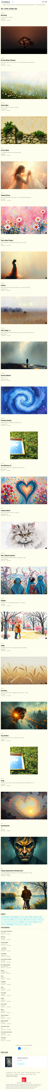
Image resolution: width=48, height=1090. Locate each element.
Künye (35, 1074)
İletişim (23, 1072)
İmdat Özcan (3, 829)
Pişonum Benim (5, 510)
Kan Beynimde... (6, 826)
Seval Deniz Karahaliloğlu (5, 874)
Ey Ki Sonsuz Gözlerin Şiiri (6, 931)
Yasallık (38, 1072)
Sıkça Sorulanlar (29, 1074)
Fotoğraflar (3, 981)
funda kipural (3, 784)
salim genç (3, 739)
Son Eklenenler (9, 1072)
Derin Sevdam (4, 1004)
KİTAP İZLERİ (4, 1052)
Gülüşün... (4, 600)
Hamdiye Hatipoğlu (4, 379)
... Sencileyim (3, 948)
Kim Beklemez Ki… (6, 465)
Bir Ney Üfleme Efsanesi (8, 60)
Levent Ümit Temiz (4, 109)
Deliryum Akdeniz (6, 420)
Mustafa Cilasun (4, 469)
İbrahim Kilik (3, 64)
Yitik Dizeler (3, 1037)
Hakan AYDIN (3, 1039)
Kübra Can (3, 1016)
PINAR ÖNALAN (3, 949)
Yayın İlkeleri (16, 1074)
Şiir (2, 9)
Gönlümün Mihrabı (4, 1021)
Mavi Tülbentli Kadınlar (8, 555)
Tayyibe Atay (3, 19)
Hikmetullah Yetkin (4, 289)
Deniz (2, 976)
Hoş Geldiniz (5, 736)
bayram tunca (3, 604)
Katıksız (3, 285)
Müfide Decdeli (3, 334)
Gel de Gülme (5, 150)
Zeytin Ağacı (5, 105)
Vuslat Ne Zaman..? (5, 1015)
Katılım (18, 1072)
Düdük (3, 646)
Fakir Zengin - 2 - (6, 330)
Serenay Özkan (3, 932)
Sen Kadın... (4, 691)
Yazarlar (15, 1072)
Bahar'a (2, 1009)
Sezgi (2, 781)
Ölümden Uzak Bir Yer (22, 1058)
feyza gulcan (3, 977)
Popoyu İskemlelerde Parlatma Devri (12, 871)
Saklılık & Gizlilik (9, 1074)
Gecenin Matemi (6, 375)
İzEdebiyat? (22, 1074)
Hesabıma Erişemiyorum (30, 1072)
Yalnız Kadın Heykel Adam (6, 1032)
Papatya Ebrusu (5, 195)
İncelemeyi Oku (21, 1063)
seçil (2, 244)
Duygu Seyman (3, 1033)
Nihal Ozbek (3, 1011)
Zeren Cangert (3, 983)
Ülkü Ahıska (3, 1022)
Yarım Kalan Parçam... (7, 240)
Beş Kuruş (4, 15)
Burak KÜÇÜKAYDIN (4, 559)
